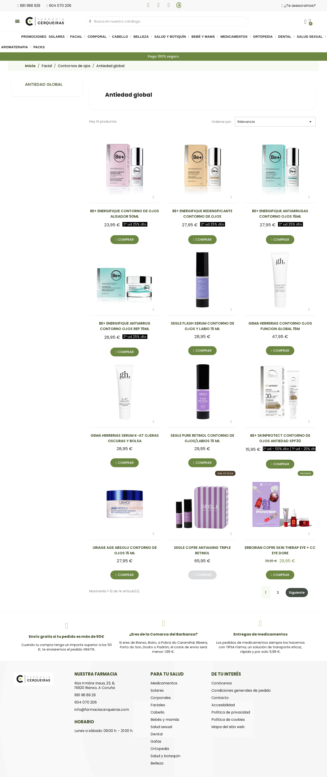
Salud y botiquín (171, 36)
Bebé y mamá (204, 36)
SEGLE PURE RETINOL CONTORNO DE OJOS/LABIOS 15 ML (202, 438)
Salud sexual (311, 36)
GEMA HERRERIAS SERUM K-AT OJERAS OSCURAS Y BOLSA (125, 438)
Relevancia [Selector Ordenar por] (275, 121)
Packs (39, 47)
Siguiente (297, 592)
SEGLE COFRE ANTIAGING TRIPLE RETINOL (202, 550)
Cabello (121, 36)
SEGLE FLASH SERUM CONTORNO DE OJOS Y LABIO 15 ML (202, 326)
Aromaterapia (16, 47)
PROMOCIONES (34, 36)
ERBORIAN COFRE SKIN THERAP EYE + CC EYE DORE (280, 550)
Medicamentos (235, 36)
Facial (77, 36)
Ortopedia (264, 36)
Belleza (143, 36)
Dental (286, 36)
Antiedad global (43, 84)
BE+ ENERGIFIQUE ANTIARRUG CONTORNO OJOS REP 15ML (124, 326)
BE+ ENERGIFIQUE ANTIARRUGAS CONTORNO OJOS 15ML (280, 213)
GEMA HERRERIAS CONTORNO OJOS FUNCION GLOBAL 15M (280, 326)
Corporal (99, 36)
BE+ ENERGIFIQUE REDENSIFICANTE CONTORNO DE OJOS (202, 213)
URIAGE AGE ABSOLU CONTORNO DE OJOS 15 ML (125, 550)
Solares (58, 36)
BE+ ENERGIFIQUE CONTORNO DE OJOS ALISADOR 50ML (124, 213)
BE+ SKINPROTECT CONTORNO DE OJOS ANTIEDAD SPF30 (280, 438)
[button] (124, 239)
